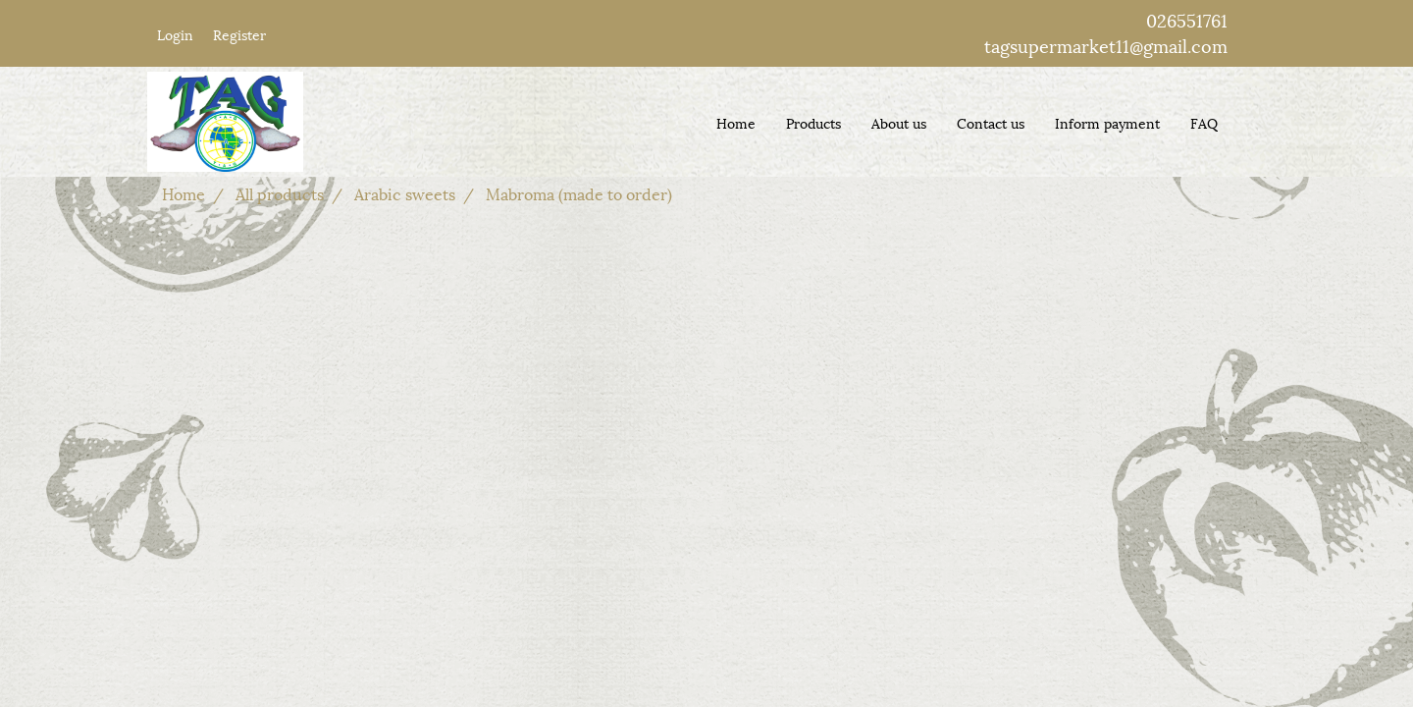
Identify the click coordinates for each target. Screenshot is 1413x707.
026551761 (1187, 19)
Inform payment (1107, 122)
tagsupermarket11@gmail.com (1106, 44)
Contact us (990, 122)
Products (813, 122)
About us (898, 122)
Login (175, 34)
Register (239, 34)
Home (736, 122)
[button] (1250, 122)
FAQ (1204, 122)
